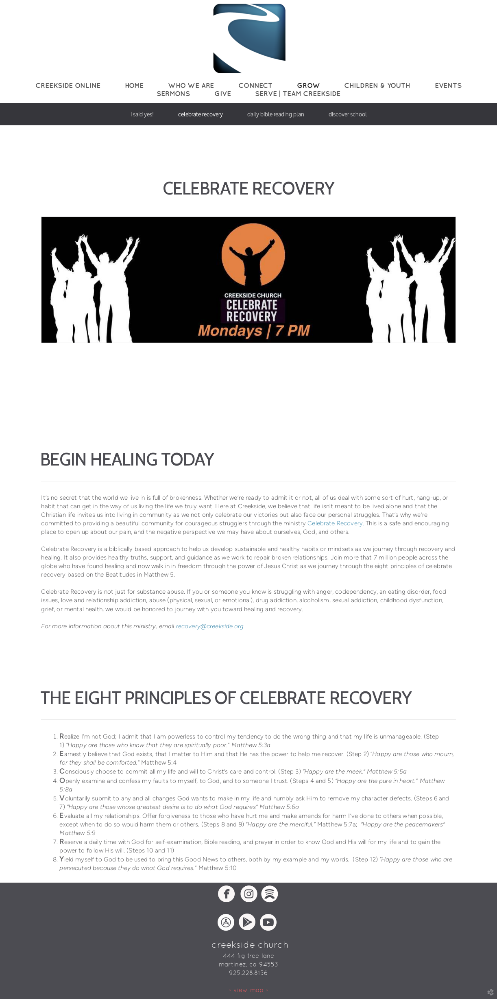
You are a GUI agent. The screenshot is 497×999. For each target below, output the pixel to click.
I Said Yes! (142, 114)
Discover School (348, 114)
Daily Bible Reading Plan (275, 114)
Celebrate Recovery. (335, 523)
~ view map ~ (249, 989)
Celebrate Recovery (200, 114)
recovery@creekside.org (210, 626)
